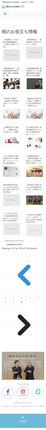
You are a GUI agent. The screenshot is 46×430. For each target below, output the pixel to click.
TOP (23, 421)
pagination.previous (14, 240)
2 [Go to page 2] (14, 298)
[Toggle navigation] (5, 14)
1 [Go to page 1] (6, 298)
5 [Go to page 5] (37, 298)
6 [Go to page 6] (6, 302)
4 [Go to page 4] (30, 298)
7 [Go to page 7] (14, 302)
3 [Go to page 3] (22, 298)
